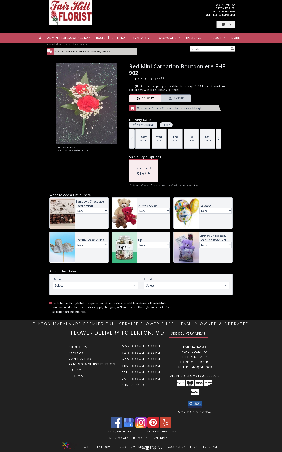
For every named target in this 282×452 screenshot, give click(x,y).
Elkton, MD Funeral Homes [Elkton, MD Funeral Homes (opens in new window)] (124, 431)
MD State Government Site (156, 437)
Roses (101, 38)
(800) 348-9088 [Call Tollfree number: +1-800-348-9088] (202, 367)
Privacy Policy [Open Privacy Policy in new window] (174, 446)
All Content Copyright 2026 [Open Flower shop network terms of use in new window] (105, 446)
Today (166, 124)
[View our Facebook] (116, 427)
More (237, 38)
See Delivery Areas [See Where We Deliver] (188, 333)
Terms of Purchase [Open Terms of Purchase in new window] (203, 446)
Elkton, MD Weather (121, 437)
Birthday (119, 38)
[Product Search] (209, 48)
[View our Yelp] (165, 427)
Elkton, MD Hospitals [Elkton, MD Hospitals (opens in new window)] (161, 431)
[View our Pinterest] (153, 427)
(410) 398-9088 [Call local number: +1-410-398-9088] (226, 11)
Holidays (195, 38)
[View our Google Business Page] (129, 427)
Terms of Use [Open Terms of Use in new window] (152, 449)
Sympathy (143, 38)
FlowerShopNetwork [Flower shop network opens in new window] (144, 446)
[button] (225, 24)
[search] (232, 49)
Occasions (170, 38)
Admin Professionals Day (68, 38)
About (218, 38)
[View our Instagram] (141, 427)
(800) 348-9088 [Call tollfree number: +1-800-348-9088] (226, 15)
